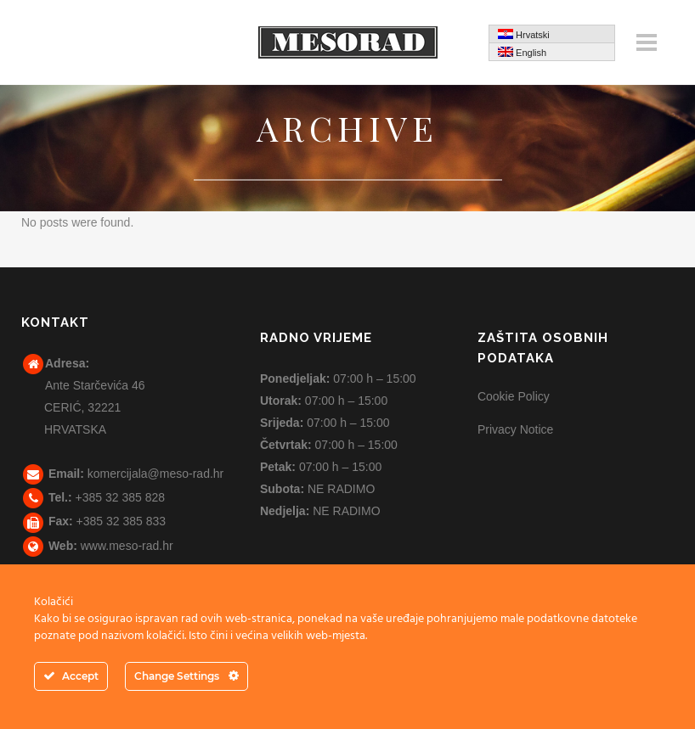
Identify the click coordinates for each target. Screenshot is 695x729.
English (522, 52)
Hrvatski (524, 34)
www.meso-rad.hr (127, 545)
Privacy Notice (515, 429)
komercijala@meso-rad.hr (155, 473)
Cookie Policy (513, 396)
